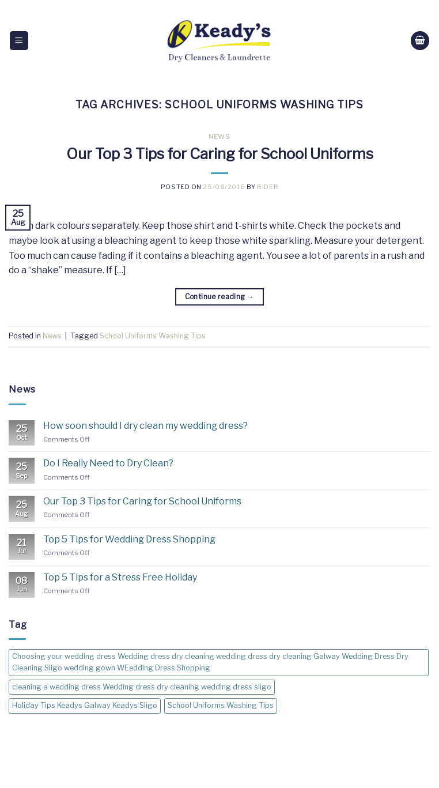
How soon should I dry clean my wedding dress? (145, 425)
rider (267, 187)
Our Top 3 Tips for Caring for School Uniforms (219, 154)
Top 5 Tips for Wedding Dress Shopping (129, 539)
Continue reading (220, 296)
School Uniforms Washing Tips (153, 335)
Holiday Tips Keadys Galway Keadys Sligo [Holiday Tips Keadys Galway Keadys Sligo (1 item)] (84, 705)
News (219, 137)
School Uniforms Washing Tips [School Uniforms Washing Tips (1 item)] (221, 705)
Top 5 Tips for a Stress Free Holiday (120, 577)
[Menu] (19, 40)
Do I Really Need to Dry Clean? (108, 463)
